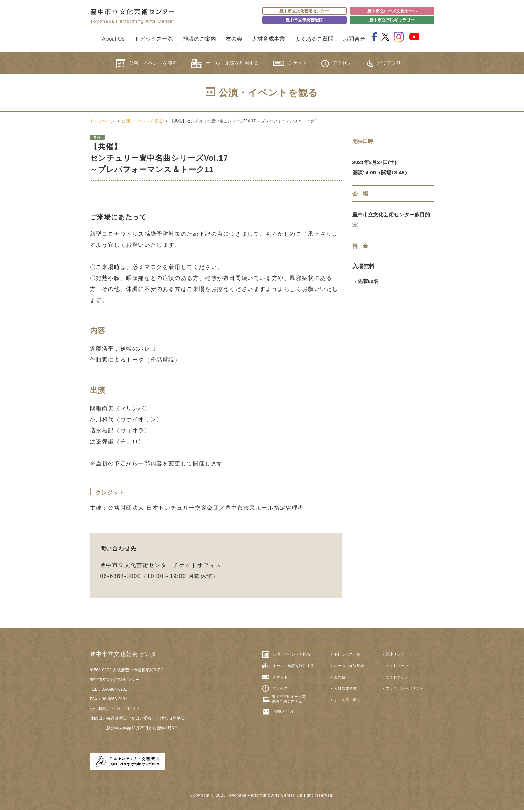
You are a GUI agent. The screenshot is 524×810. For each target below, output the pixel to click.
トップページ (102, 121)
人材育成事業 (268, 39)
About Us (113, 39)
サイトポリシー (399, 677)
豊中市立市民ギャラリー (392, 20)
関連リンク (395, 654)
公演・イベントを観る (146, 63)
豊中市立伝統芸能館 (304, 20)
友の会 (234, 39)
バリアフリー (386, 63)
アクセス (336, 63)
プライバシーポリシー (404, 688)
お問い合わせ (284, 711)
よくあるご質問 (314, 39)
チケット (290, 63)
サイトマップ (397, 666)
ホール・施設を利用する (225, 63)
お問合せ (354, 39)
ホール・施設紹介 (349, 666)
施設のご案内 (199, 39)
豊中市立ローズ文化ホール (392, 11)
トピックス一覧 (153, 39)
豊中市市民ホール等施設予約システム (289, 699)
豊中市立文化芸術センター (304, 11)
